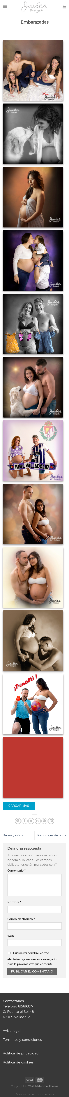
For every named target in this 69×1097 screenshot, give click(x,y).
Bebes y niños (13, 835)
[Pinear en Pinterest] (44, 821)
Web (10, 936)
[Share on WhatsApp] (18, 821)
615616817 (25, 1006)
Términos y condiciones (22, 1040)
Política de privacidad (21, 1053)
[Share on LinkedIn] (51, 821)
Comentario (16, 870)
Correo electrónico (21, 919)
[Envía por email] (38, 821)
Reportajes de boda (51, 835)
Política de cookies (18, 1062)
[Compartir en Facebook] (25, 821)
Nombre (14, 902)
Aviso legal (12, 1031)
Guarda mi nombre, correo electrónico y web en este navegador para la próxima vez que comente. (32, 958)
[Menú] (5, 6)
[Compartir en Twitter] (31, 821)
